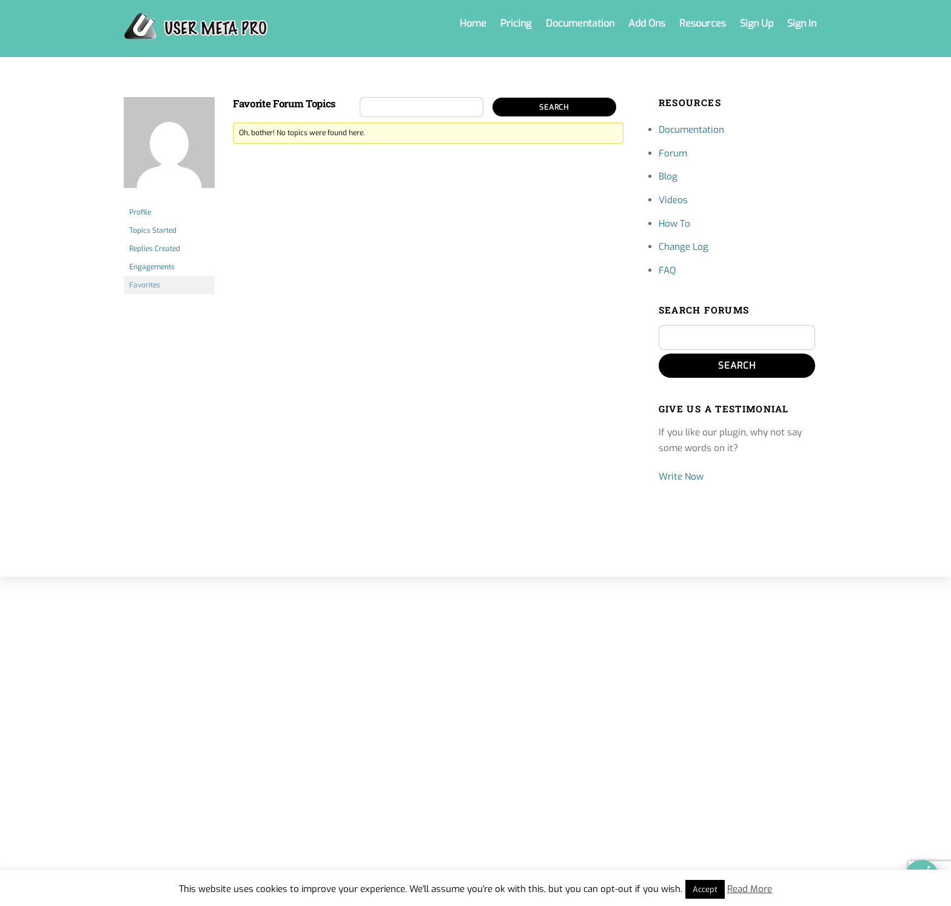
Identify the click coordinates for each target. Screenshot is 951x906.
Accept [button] (705, 889)
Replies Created (154, 248)
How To (674, 224)
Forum (673, 153)
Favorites (144, 285)
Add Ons (646, 23)
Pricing (515, 23)
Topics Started (152, 230)
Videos (673, 200)
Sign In (801, 23)
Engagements (152, 267)
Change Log (683, 247)
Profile (140, 212)
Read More (749, 889)
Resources (702, 23)
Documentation (580, 23)
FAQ (667, 270)
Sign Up (756, 23)
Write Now (681, 477)
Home (473, 23)
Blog (668, 176)
